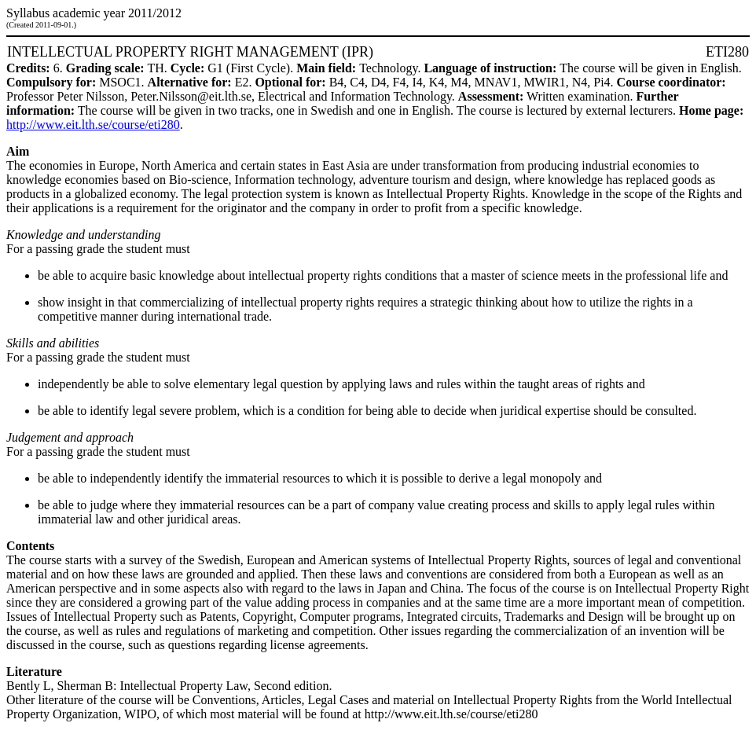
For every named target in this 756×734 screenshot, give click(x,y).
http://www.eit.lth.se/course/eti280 (93, 124)
